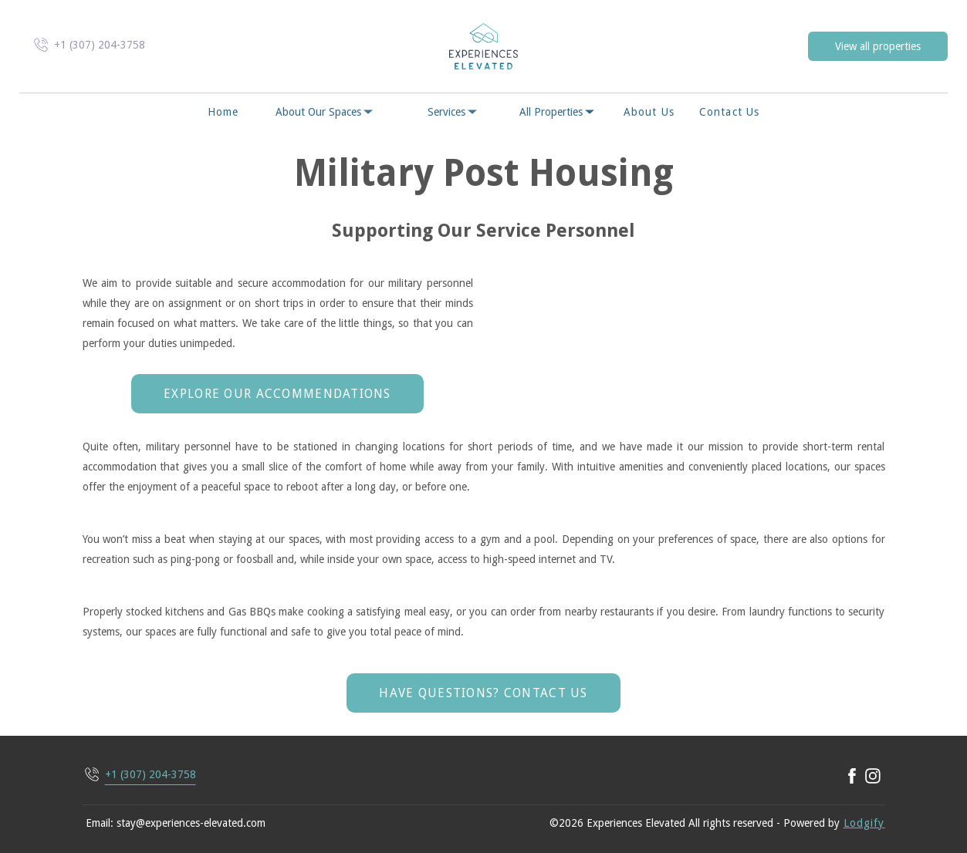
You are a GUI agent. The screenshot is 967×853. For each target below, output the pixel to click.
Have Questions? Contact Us (483, 693)
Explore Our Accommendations (277, 393)
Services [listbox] (453, 112)
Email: (99, 823)
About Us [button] (649, 111)
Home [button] (223, 111)
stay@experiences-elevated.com (191, 823)
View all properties (878, 46)
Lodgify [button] (864, 823)
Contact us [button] (729, 111)
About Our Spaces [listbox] (325, 112)
